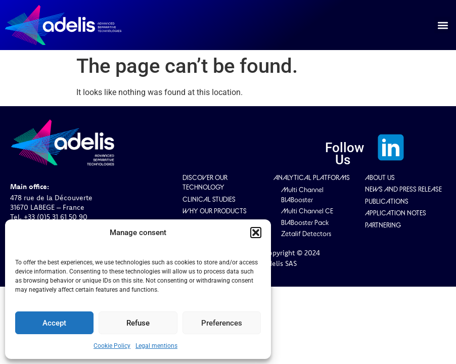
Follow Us (344, 153)
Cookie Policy (112, 345)
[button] (256, 233)
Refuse (138, 323)
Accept (54, 323)
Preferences (221, 323)
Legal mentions (156, 345)
